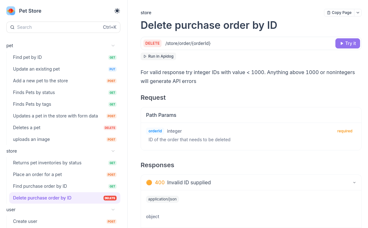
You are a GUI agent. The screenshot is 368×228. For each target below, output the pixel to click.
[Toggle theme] (117, 11)
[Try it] (347, 43)
